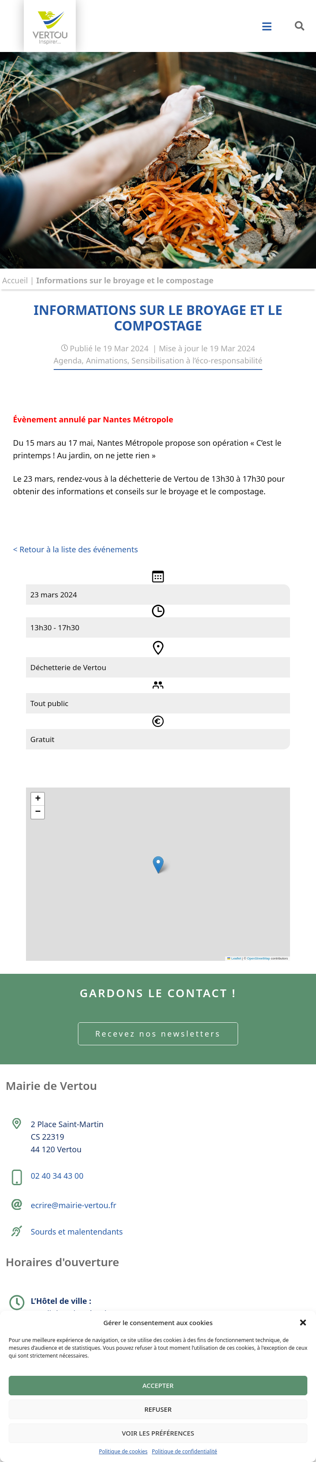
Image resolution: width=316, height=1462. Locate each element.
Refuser (158, 1409)
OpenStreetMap (258, 958)
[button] (303, 1322)
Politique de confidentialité (184, 1451)
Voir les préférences (158, 1433)
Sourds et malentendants (77, 1231)
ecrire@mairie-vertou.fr (73, 1205)
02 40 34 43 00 (57, 1175)
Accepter (158, 1385)
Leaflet (234, 958)
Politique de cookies (123, 1451)
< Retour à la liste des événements (75, 549)
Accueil (15, 280)
